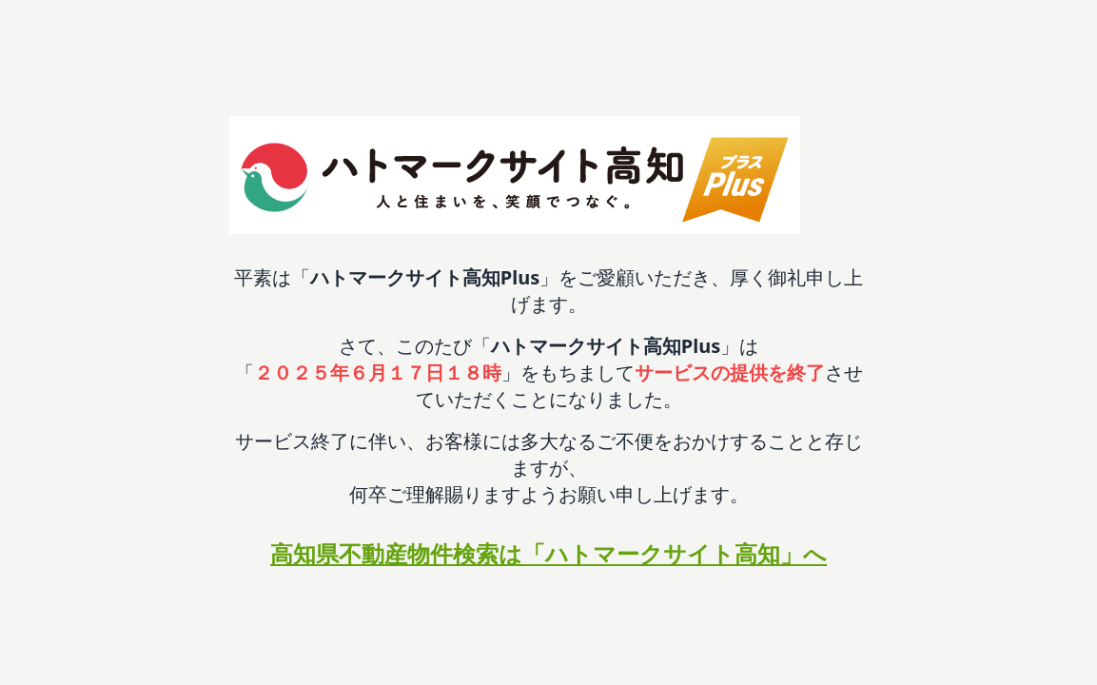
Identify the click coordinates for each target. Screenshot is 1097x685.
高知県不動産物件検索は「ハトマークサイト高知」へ (548, 553)
